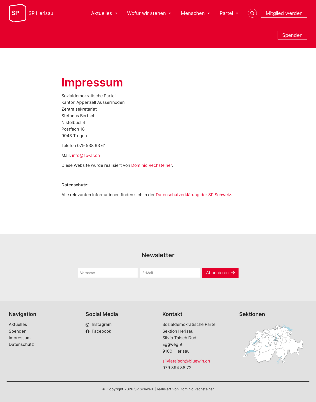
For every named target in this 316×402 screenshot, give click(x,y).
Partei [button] (229, 13)
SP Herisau (41, 13)
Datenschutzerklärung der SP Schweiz (193, 194)
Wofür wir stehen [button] (149, 13)
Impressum (20, 337)
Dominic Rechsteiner (151, 165)
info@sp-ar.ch (86, 155)
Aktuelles (18, 324)
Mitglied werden (284, 13)
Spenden (292, 35)
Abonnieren (217, 272)
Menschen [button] (196, 13)
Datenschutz (21, 344)
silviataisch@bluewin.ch (186, 361)
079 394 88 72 (177, 367)
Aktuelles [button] (104, 13)
